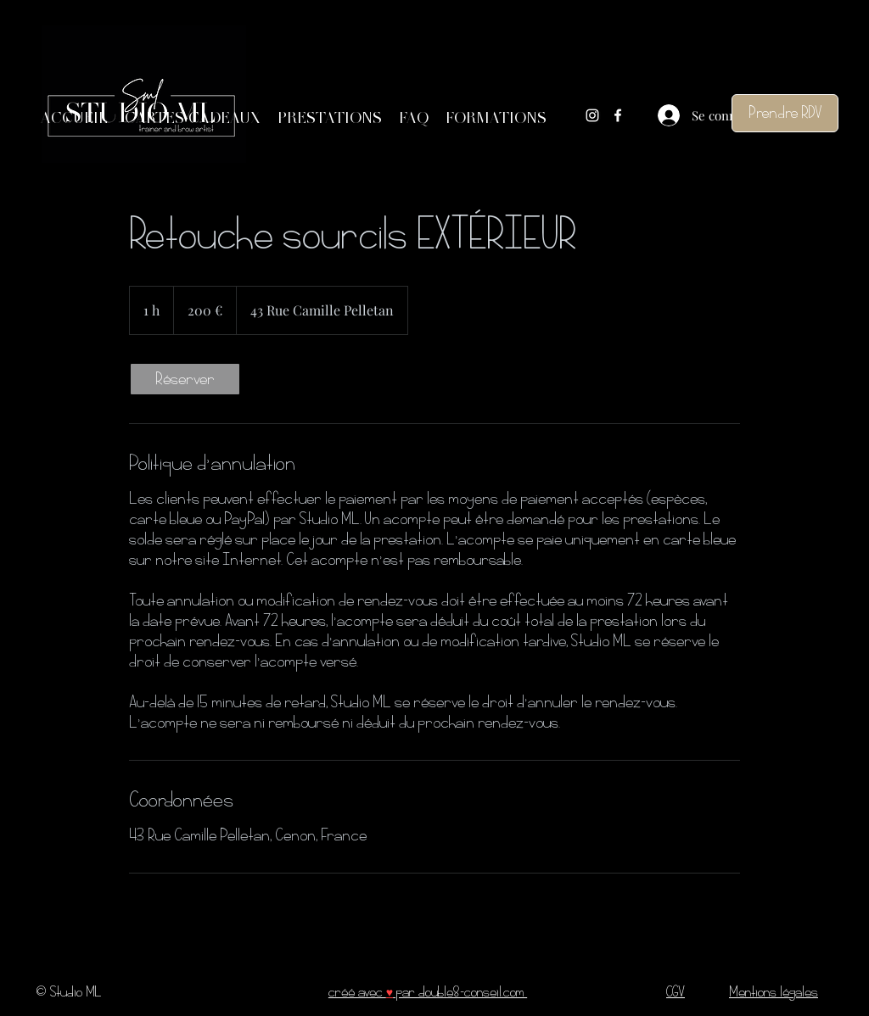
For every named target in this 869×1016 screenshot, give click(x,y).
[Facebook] (617, 115)
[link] (185, 379)
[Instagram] (592, 115)
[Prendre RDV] (785, 113)
